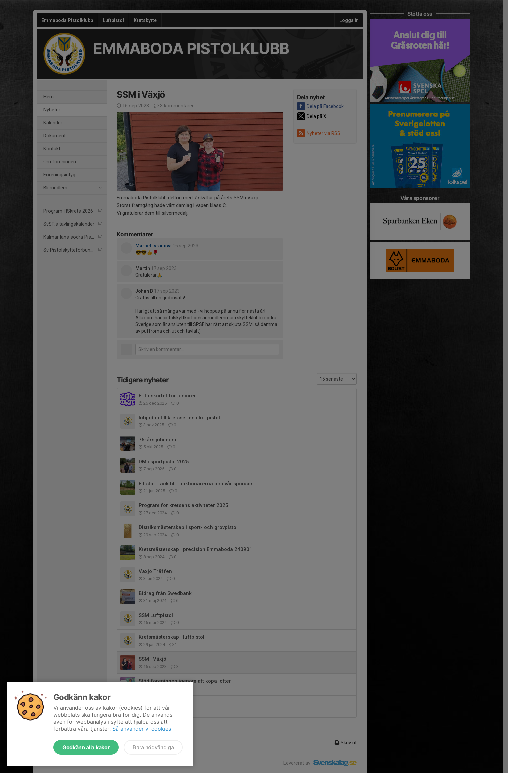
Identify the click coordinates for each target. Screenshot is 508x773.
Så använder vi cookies (141, 728)
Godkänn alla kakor (86, 747)
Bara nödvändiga (153, 747)
